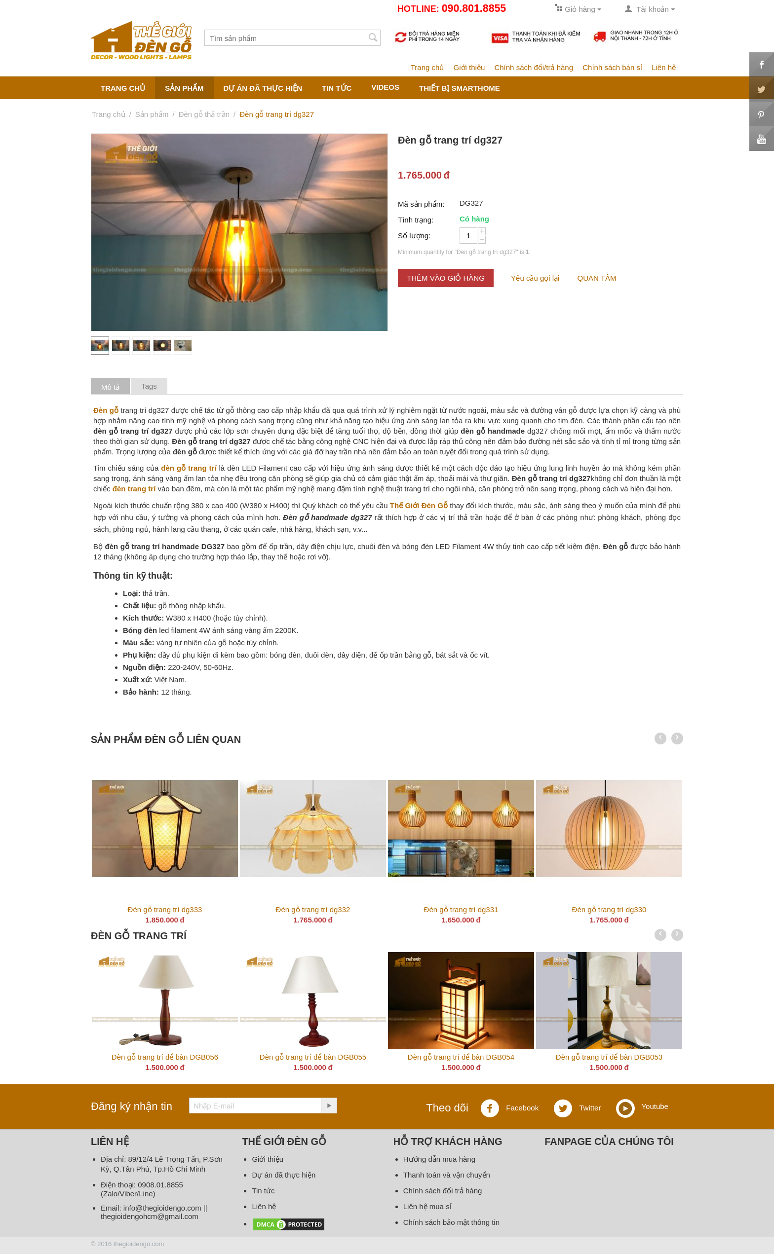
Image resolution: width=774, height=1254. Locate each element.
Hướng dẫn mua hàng (439, 1159)
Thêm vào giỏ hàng (446, 278)
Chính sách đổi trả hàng (442, 1190)
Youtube (642, 1107)
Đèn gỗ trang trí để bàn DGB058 (380, 1057)
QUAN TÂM (597, 278)
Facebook (509, 1108)
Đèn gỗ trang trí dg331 (461, 909)
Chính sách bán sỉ (612, 67)
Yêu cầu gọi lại (535, 278)
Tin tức (336, 88)
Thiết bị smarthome (459, 88)
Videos (385, 87)
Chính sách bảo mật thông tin (451, 1222)
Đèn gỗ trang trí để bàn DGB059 (232, 1057)
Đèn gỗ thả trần (204, 114)
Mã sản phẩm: (421, 204)
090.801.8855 (474, 8)
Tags (149, 386)
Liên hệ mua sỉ (427, 1206)
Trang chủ (427, 67)
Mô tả (110, 387)
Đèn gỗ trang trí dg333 (165, 909)
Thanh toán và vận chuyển (446, 1175)
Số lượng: (414, 235)
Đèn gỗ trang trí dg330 (609, 909)
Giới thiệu (469, 67)
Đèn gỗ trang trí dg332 (313, 909)
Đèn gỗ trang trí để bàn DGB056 (676, 1057)
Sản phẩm (184, 88)
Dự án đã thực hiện (263, 88)
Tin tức (263, 1190)
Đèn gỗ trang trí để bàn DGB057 (528, 1057)
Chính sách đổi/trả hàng (533, 67)
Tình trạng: (415, 220)
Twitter (577, 1108)
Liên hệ (664, 67)
